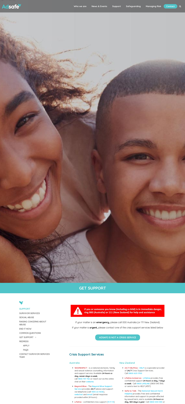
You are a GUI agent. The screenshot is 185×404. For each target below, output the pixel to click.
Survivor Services (29, 313)
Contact (170, 6)
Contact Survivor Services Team (34, 355)
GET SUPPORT (27, 337)
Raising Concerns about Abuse (32, 323)
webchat (79, 394)
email (89, 394)
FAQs (25, 350)
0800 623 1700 (135, 373)
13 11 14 (111, 402)
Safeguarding (133, 6)
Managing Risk (153, 6)
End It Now (25, 329)
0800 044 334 (155, 402)
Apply (26, 345)
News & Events (99, 6)
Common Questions (30, 333)
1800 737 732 (84, 379)
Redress (24, 341)
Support (116, 6)
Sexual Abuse (26, 317)
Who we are (80, 6)
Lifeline (147, 378)
